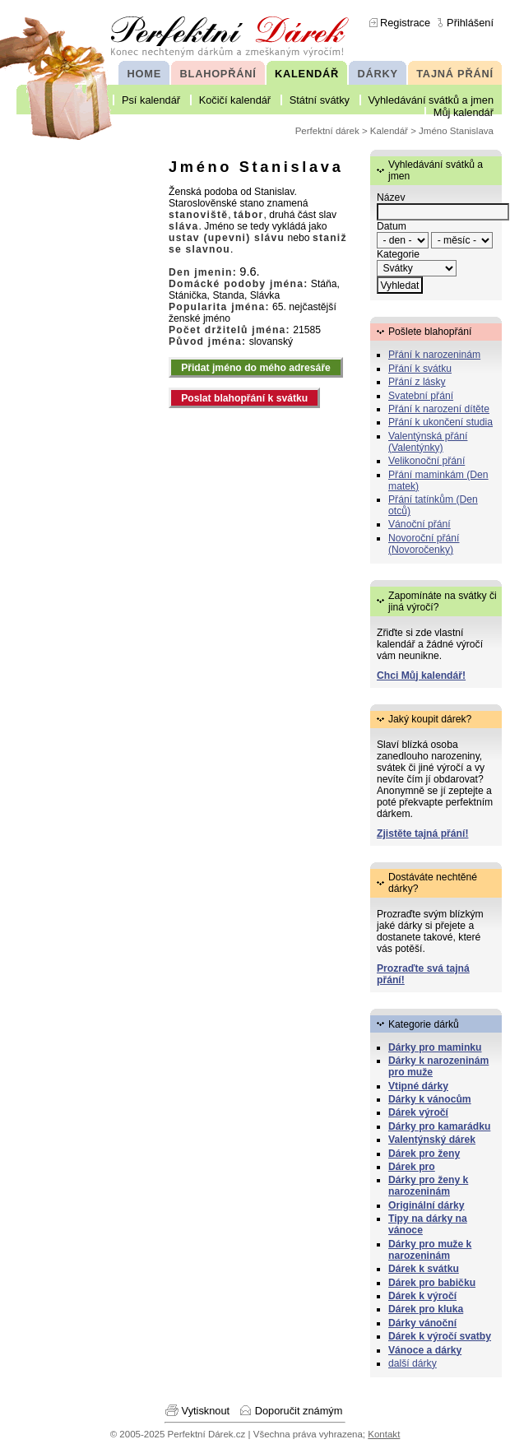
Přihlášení (470, 22)
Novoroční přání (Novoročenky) (424, 543)
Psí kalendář (151, 100)
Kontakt (384, 1434)
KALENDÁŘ (307, 73)
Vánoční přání (419, 524)
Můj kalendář (464, 112)
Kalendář (389, 131)
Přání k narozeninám (434, 354)
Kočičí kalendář (235, 100)
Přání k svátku (420, 368)
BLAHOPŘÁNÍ (218, 73)
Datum (391, 226)
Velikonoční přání (426, 461)
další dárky (412, 1363)
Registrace (405, 22)
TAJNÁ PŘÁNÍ (455, 73)
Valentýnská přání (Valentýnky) (427, 441)
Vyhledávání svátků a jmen (431, 100)
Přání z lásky (417, 382)
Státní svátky (320, 100)
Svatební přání (420, 396)
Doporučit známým (299, 1411)
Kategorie (398, 254)
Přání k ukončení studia (440, 422)
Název (391, 197)
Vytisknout (206, 1411)
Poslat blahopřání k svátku (244, 398)
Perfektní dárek (327, 131)
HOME (144, 73)
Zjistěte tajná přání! (422, 833)
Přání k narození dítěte (438, 409)
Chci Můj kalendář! (421, 675)
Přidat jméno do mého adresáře (256, 368)
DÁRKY (377, 73)
